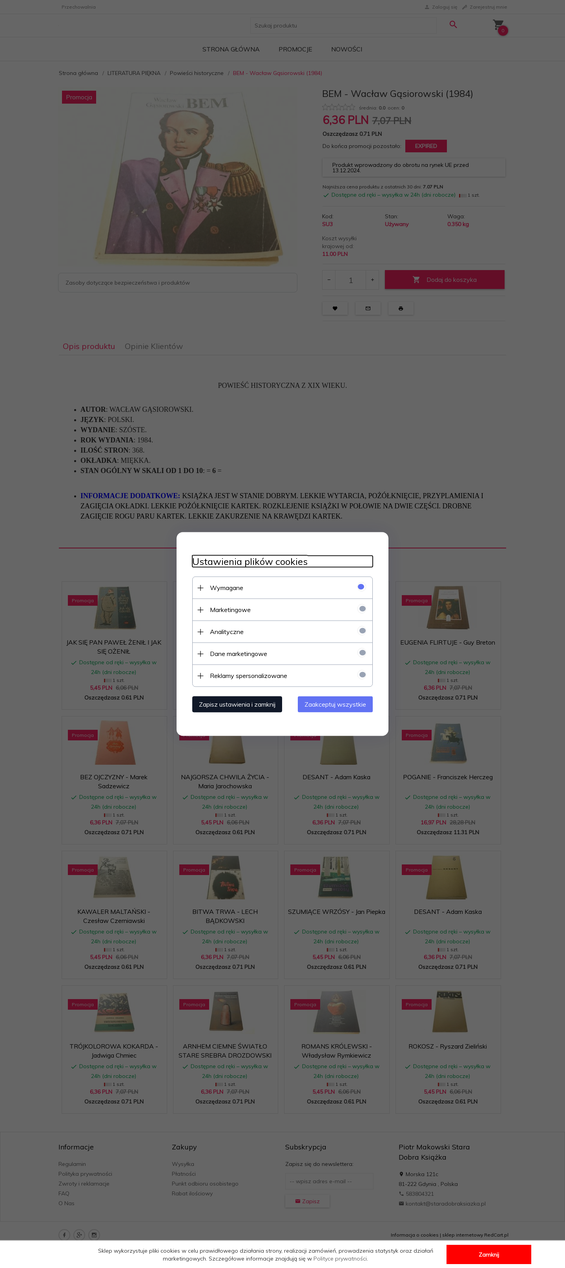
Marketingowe (230, 610)
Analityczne (227, 632)
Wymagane (226, 588)
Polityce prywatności (340, 1258)
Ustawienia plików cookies (250, 561)
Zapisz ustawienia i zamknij (237, 704)
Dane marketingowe (238, 654)
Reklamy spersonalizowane (248, 676)
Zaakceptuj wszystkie (335, 704)
